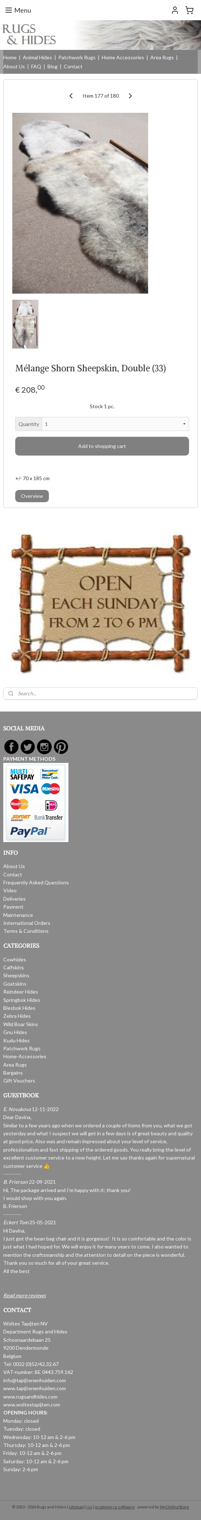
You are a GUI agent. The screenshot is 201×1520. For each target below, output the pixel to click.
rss (89, 1506)
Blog (52, 66)
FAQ (36, 66)
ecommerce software (115, 1506)
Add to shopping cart (102, 446)
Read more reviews (24, 1295)
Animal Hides (37, 57)
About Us (14, 66)
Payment (13, 907)
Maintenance (18, 915)
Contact (73, 66)
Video (10, 890)
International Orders (26, 923)
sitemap (76, 1506)
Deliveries (14, 899)
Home (10, 57)
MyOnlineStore (174, 1506)
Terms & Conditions (26, 931)
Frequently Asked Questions (36, 882)
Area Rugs (162, 57)
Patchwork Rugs (77, 57)
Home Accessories (123, 57)
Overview (32, 496)
